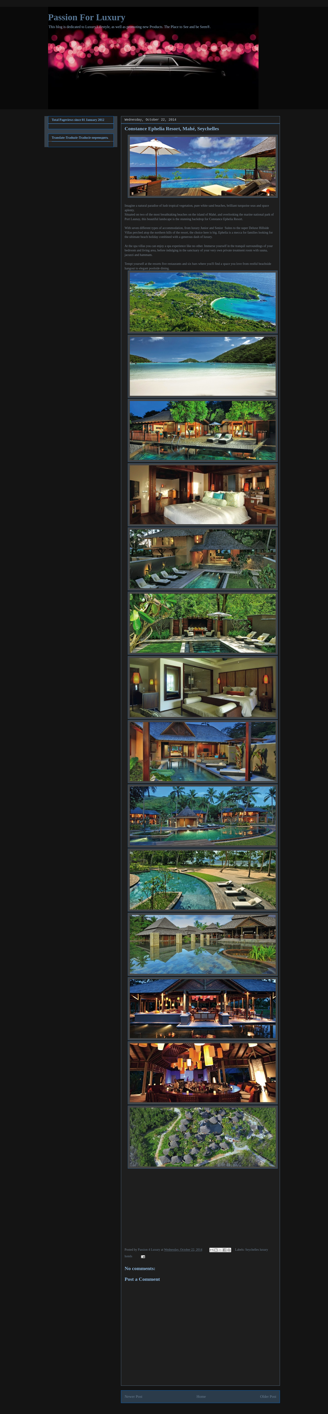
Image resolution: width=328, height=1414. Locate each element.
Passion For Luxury (86, 17)
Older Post (268, 1396)
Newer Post (133, 1396)
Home (201, 1396)
